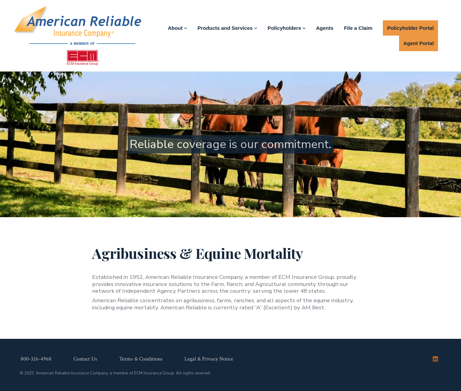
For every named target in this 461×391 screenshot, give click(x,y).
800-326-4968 (36, 359)
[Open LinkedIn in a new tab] (435, 359)
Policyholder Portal (410, 28)
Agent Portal (418, 43)
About (177, 28)
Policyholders (287, 28)
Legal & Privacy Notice (208, 359)
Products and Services (227, 28)
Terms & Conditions (140, 359)
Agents (324, 28)
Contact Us (85, 359)
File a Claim (358, 28)
